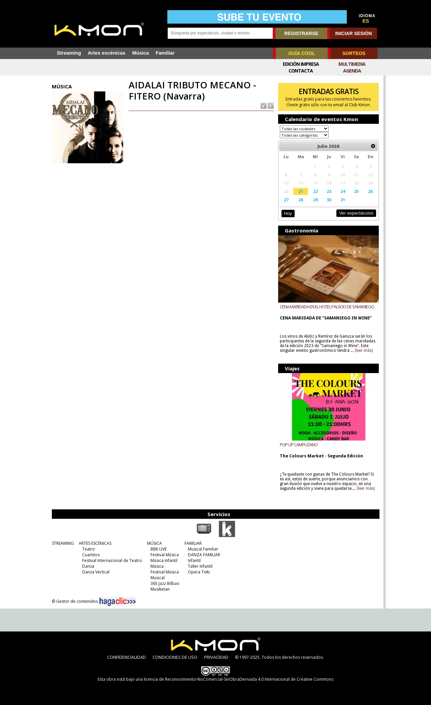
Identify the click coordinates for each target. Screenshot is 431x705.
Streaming (69, 53)
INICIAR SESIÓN (353, 33)
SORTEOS (353, 53)
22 (315, 191)
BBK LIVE (159, 549)
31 (342, 199)
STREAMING (63, 543)
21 (300, 191)
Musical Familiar (203, 549)
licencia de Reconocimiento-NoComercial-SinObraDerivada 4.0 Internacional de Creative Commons (238, 679)
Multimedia (351, 64)
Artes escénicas (107, 53)
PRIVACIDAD (216, 657)
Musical (158, 578)
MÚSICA (154, 543)
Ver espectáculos (356, 213)
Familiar (165, 53)
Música (140, 53)
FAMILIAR (193, 543)
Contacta (301, 70)
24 (342, 191)
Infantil (194, 560)
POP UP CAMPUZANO (299, 445)
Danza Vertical (95, 572)
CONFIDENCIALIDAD (126, 657)
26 (370, 191)
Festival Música (165, 555)
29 (315, 199)
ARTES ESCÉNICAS (95, 543)
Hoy (288, 213)
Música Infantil (164, 560)
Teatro (88, 549)
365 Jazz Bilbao (165, 583)
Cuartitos (91, 555)
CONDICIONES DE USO (175, 657)
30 (329, 199)
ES (366, 21)
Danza (88, 566)
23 (329, 191)
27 (286, 199)
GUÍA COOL (302, 53)
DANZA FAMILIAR (204, 555)
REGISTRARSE (301, 33)
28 (300, 199)
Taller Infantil (200, 566)
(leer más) (364, 350)
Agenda (352, 70)
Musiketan (160, 589)
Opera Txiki (199, 572)
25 (356, 191)
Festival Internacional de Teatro (112, 560)
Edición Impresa (301, 64)
